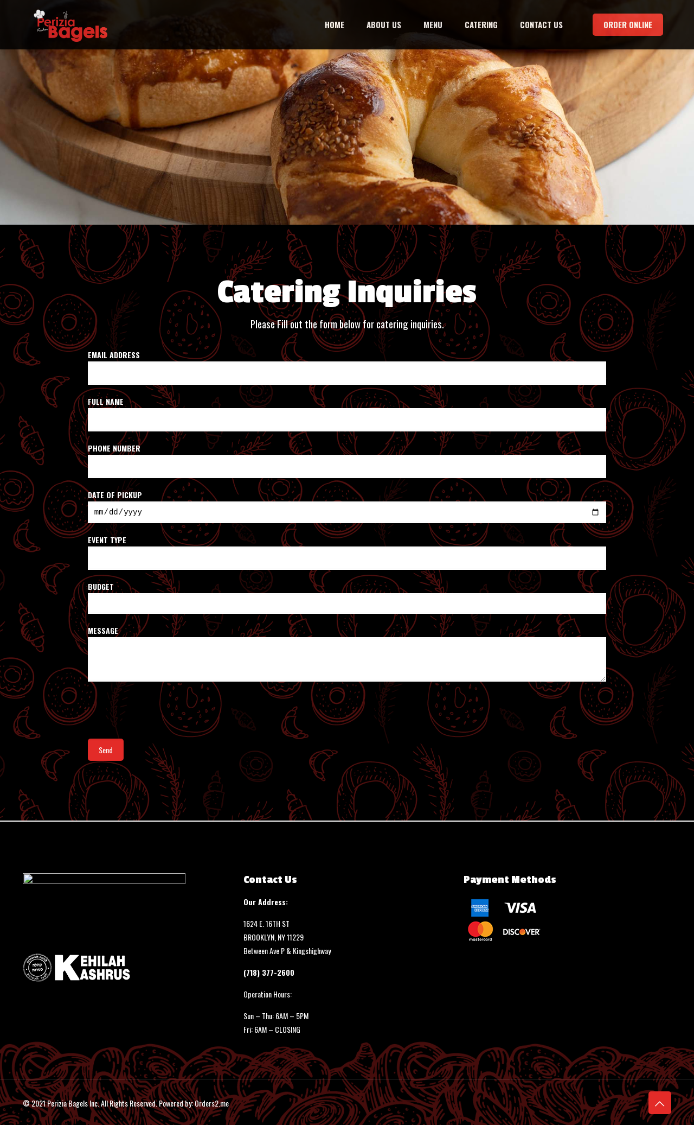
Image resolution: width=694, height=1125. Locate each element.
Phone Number (347, 460)
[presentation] (170, 716)
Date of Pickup (347, 507)
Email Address (347, 367)
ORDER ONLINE (627, 24)
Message (347, 654)
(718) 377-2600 (268, 972)
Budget (347, 598)
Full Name (347, 413)
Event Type (347, 553)
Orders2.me (212, 1103)
